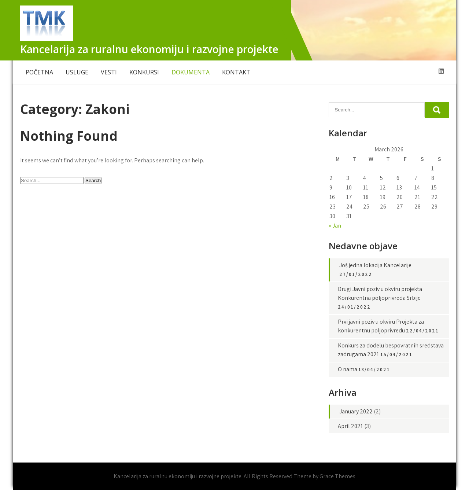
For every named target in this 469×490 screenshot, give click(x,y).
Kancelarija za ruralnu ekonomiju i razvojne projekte (149, 49)
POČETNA (39, 72)
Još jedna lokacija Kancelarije (375, 265)
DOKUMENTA (190, 72)
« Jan (335, 225)
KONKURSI (144, 72)
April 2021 (350, 426)
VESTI (109, 72)
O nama (347, 369)
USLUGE (77, 72)
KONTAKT (236, 72)
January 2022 (356, 411)
